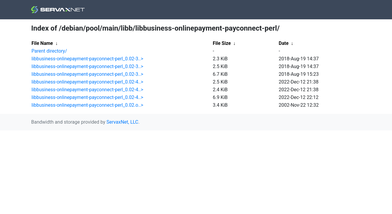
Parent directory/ (49, 51)
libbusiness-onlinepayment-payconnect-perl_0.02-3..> (87, 59)
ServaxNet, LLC (122, 122)
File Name (42, 43)
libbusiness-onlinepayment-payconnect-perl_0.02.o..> (87, 105)
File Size (222, 43)
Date (284, 43)
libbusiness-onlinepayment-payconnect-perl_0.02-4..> (87, 82)
